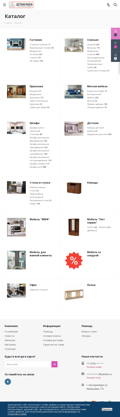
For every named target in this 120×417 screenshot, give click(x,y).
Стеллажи (36, 134)
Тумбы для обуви (39, 107)
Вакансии (10, 340)
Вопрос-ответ (89, 331)
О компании (11, 331)
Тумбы (35, 203)
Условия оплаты (52, 335)
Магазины (10, 344)
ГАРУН (92, 227)
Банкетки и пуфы (97, 91)
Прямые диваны (97, 104)
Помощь (48, 331)
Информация (51, 326)
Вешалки (35, 91)
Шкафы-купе (38, 166)
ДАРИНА (92, 230)
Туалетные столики (98, 70)
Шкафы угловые (40, 163)
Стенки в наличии (40, 44)
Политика (10, 348)
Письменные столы (41, 200)
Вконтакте (8, 382)
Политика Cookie (17, 413)
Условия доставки (53, 340)
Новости (9, 335)
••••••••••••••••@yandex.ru (99, 374)
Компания (11, 326)
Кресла (92, 100)
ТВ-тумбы (36, 60)
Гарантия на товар (53, 344)
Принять (107, 409)
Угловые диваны (97, 107)
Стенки (35, 57)
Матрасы (93, 47)
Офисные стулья (39, 289)
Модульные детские (99, 134)
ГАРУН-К (104, 227)
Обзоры (86, 335)
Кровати (93, 44)
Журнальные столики (42, 47)
